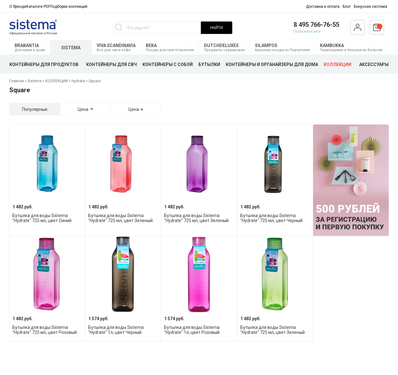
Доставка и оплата (323, 6)
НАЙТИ (216, 28)
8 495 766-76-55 (316, 24)
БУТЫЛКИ (209, 64)
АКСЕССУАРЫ (374, 64)
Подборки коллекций (68, 6)
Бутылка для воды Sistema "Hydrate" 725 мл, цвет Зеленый (120, 218)
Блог (347, 6)
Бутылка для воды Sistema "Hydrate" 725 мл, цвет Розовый (44, 330)
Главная (17, 81)
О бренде (17, 6)
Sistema (34, 81)
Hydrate (78, 81)
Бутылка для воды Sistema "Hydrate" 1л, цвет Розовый (192, 330)
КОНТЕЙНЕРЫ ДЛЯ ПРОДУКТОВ (43, 64)
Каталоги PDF (38, 6)
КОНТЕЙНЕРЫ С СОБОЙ (167, 64)
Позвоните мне (307, 31)
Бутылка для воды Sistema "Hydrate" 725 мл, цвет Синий (42, 218)
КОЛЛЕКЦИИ (337, 64)
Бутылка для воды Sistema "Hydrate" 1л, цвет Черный (116, 330)
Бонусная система (370, 6)
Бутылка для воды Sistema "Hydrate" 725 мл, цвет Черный (271, 218)
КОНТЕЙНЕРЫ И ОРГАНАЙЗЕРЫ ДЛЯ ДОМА (272, 64)
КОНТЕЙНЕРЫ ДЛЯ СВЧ (111, 64)
